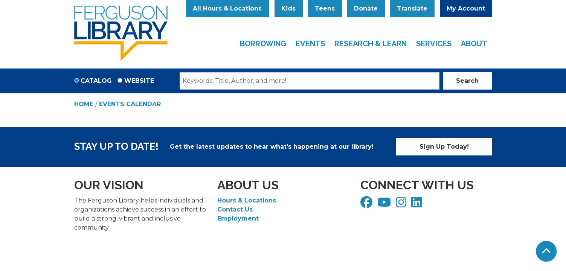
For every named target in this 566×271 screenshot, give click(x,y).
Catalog (96, 80)
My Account (466, 8)
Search (467, 80)
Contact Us (235, 209)
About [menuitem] (474, 43)
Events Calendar (130, 104)
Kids (288, 8)
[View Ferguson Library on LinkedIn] (417, 204)
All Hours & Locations (227, 8)
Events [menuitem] (310, 43)
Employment (238, 218)
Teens (325, 8)
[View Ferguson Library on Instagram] (402, 204)
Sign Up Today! (444, 146)
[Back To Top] (546, 251)
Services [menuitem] (434, 43)
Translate (412, 8)
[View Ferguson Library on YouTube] (385, 204)
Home (83, 104)
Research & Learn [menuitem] (370, 43)
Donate (366, 8)
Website (139, 80)
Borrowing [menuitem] (263, 43)
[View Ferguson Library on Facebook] (367, 204)
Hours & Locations (246, 200)
